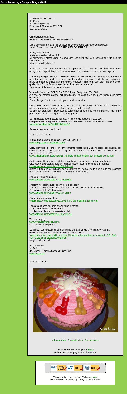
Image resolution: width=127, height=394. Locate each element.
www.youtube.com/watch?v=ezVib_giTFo (50, 193)
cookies (93, 377)
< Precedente (59, 340)
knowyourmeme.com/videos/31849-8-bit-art (51, 166)
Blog (34, 2)
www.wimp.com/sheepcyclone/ (44, 222)
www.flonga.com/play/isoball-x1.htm (47, 142)
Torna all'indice (75, 340)
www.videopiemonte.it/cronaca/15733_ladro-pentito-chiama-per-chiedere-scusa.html (71, 156)
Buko (90, 349)
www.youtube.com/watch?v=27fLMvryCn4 (50, 214)
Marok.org (13, 2)
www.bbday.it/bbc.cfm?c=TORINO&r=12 (49, 124)
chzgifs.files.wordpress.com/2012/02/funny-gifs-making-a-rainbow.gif (63, 200)
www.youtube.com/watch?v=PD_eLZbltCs (50, 179)
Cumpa (26, 2)
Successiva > (92, 340)
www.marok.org (37, 253)
